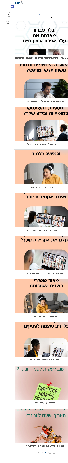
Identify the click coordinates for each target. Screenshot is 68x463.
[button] (1, 6)
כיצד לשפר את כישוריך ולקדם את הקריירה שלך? (34, 273)
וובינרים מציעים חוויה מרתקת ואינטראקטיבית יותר (34, 230)
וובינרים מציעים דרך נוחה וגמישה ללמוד (34, 187)
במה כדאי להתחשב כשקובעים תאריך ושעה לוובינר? (34, 446)
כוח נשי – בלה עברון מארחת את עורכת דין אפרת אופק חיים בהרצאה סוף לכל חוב (34, 58)
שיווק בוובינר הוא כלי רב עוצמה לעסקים (34, 359)
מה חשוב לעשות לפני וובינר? (34, 403)
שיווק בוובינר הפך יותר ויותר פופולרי (34, 316)
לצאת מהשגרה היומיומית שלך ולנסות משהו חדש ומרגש (34, 101)
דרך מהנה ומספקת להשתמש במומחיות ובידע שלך (34, 144)
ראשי (39, 14)
